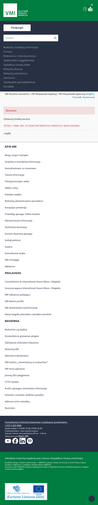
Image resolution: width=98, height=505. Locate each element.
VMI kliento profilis (14, 301)
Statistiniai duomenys (16, 227)
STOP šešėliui (12, 382)
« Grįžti (7, 133)
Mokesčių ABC (12, 349)
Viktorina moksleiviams (17, 356)
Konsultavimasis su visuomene (20, 168)
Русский (76, 97)
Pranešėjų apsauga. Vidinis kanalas (22, 214)
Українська (88, 97)
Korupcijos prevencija (15, 207)
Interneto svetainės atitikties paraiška (24, 395)
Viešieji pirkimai (12, 240)
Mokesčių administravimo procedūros (24, 201)
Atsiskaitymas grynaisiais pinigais (22, 336)
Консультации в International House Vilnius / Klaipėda (32, 288)
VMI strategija (12, 260)
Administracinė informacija (18, 220)
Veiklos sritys (11, 188)
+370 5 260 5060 (13, 425)
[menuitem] (20, 47)
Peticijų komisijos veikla (17, 181)
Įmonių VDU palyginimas (17, 375)
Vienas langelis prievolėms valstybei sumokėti (28, 314)
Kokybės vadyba (13, 194)
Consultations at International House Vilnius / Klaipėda (32, 281)
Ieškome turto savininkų (17, 401)
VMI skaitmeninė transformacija (21, 308)
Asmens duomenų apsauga (18, 233)
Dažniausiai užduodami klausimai (21, 342)
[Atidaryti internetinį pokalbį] (92, 499)
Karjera (8, 247)
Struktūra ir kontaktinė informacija (22, 162)
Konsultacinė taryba (15, 253)
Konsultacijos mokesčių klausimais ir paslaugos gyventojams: (36, 422)
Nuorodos (10, 408)
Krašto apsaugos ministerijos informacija (26, 388)
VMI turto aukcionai (15, 369)
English (90, 94)
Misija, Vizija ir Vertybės (16, 155)
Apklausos (10, 266)
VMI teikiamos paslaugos (17, 294)
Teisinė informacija (14, 175)
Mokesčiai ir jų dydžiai (16, 329)
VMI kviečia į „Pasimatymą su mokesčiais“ (26, 362)
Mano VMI (23, 436)
